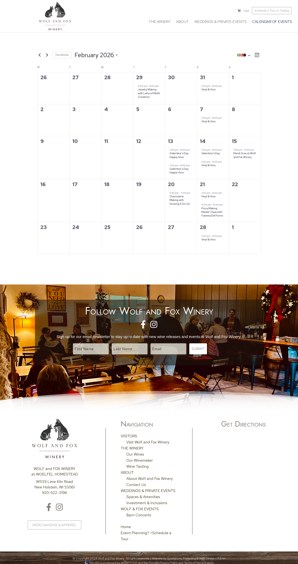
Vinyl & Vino (208, 87)
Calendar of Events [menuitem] (271, 20)
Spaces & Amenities (143, 492)
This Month (62, 53)
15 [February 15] (234, 139)
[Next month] (47, 53)
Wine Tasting (137, 462)
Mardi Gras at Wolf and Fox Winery (244, 153)
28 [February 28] (203, 225)
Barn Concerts (138, 510)
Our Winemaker (139, 456)
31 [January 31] (202, 75)
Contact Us (136, 480)
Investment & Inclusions (146, 498)
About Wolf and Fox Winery (149, 474)
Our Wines (135, 450)
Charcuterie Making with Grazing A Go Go (180, 198)
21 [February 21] (202, 182)
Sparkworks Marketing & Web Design (191, 554)
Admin (221, 554)
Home (126, 522)
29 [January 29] (139, 75)
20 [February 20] (171, 182)
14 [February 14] (202, 139)
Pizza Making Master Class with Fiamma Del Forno (212, 210)
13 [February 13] (170, 139)
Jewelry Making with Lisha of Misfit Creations (149, 91)
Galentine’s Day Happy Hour (179, 153)
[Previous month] (39, 53)
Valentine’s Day (210, 151)
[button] (242, 53)
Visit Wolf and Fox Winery (147, 437)
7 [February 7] (201, 107)
